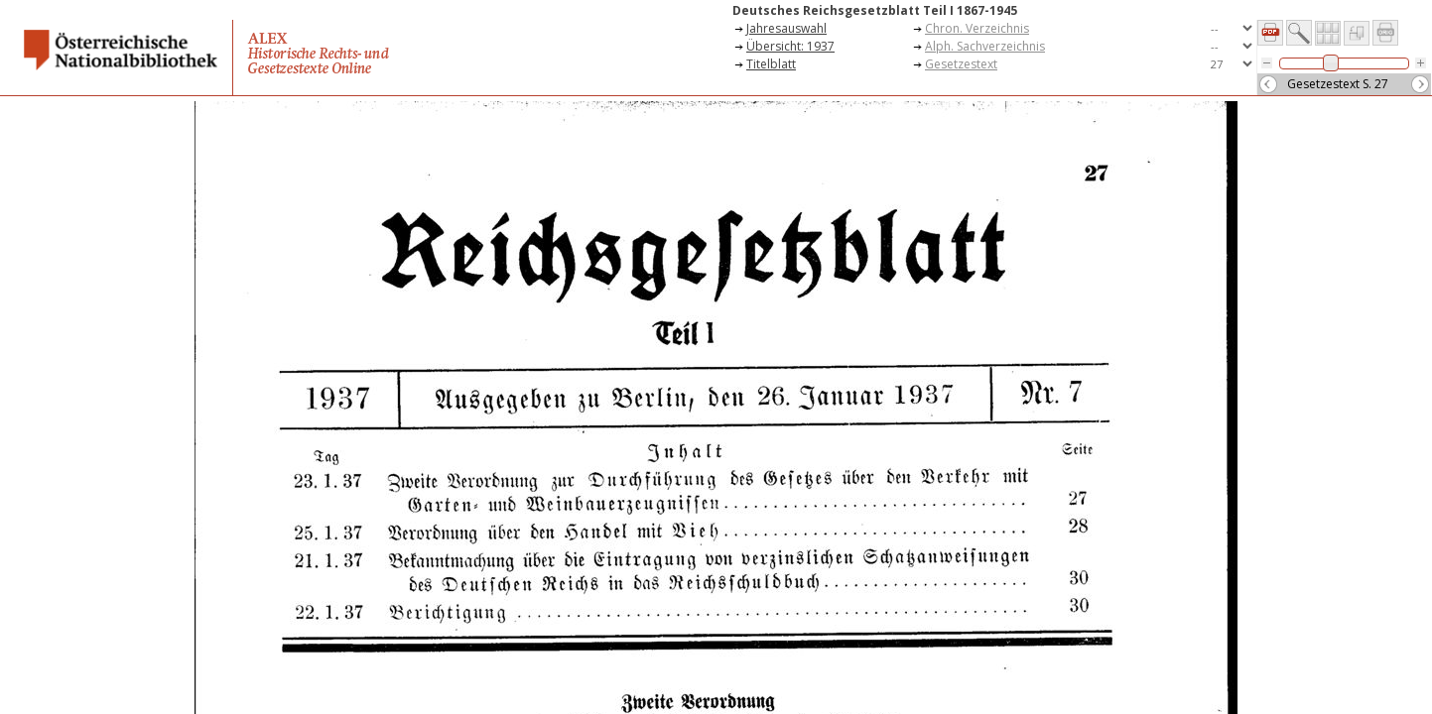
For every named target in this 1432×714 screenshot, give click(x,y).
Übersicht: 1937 (790, 46)
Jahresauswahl (786, 28)
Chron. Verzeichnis (977, 28)
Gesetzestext (961, 64)
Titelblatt (771, 64)
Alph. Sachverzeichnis (985, 46)
